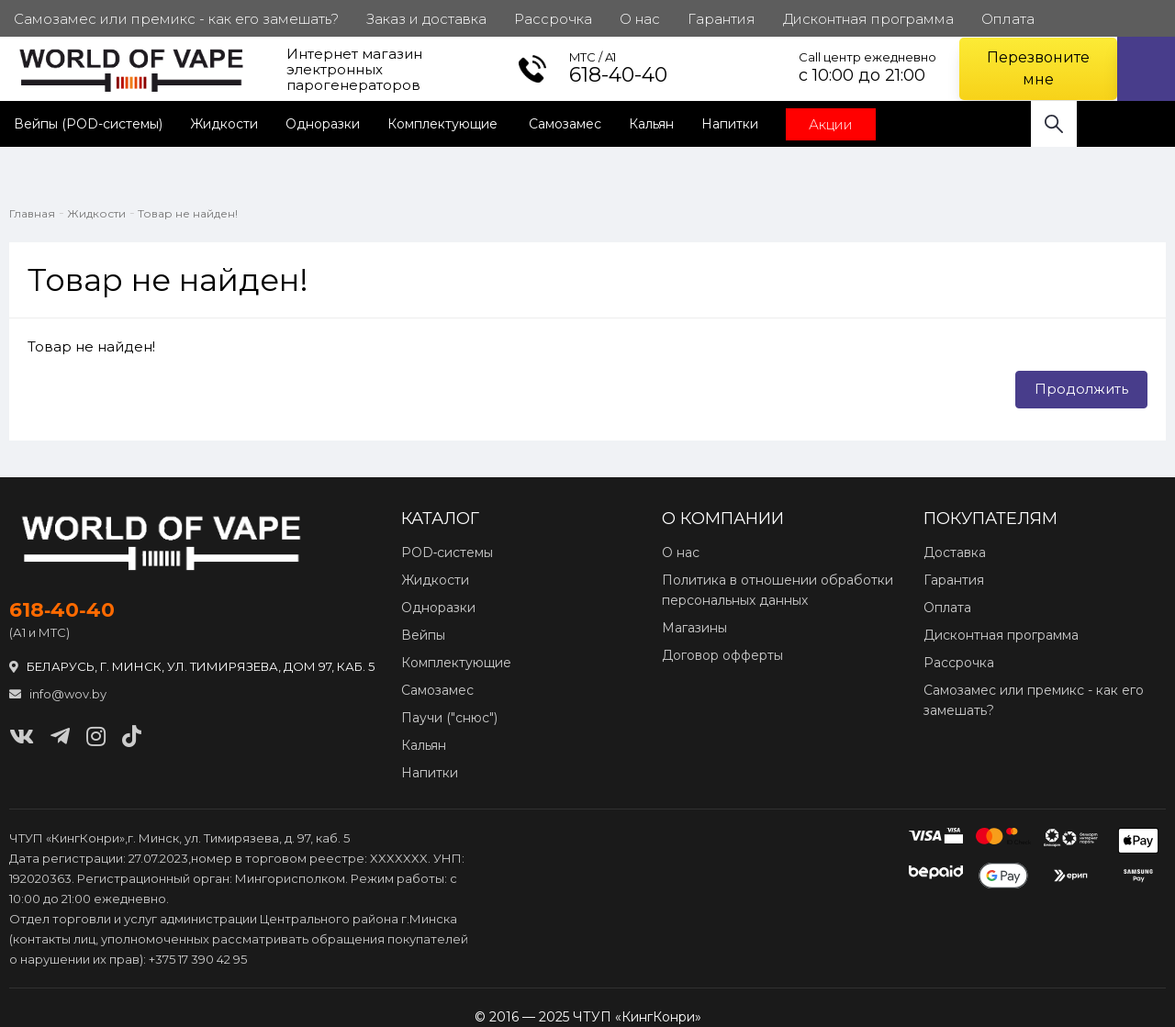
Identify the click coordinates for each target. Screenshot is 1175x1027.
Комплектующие (444, 124)
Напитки (729, 124)
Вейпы (423, 635)
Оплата (947, 607)
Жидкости (224, 124)
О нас (680, 552)
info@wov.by (57, 694)
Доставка (954, 552)
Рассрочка (958, 662)
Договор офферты (722, 655)
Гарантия (953, 580)
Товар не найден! (188, 213)
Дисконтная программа (1001, 635)
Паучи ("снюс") (449, 717)
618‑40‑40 (62, 610)
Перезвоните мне (1038, 68)
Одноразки (322, 124)
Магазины (694, 628)
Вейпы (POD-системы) (88, 124)
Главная (32, 213)
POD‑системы (447, 552)
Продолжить (1081, 388)
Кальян (651, 124)
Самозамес (565, 124)
